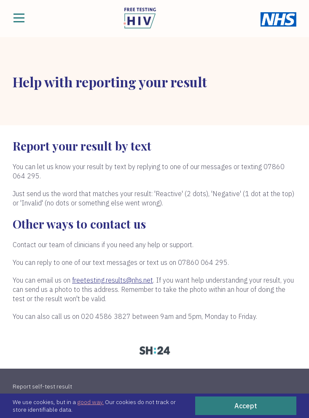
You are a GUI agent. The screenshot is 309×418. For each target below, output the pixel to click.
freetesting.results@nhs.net (112, 280)
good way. (90, 402)
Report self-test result (42, 386)
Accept (245, 406)
